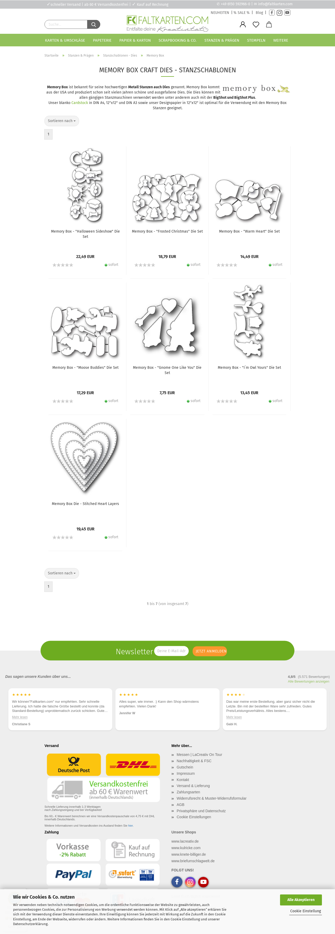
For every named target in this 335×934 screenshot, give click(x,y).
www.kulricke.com (185, 848)
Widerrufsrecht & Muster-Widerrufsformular (212, 798)
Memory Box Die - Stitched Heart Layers (85, 504)
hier (130, 825)
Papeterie (102, 40)
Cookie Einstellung (305, 911)
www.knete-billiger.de (188, 854)
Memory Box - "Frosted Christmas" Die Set (167, 231)
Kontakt (183, 780)
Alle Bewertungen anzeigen (308, 681)
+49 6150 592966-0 (235, 4)
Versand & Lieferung (193, 786)
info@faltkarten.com (275, 4)
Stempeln (256, 40)
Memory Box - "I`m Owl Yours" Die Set (249, 367)
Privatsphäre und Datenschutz (201, 811)
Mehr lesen (19, 717)
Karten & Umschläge (65, 40)
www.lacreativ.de (185, 841)
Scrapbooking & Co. (178, 40)
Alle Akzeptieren (301, 900)
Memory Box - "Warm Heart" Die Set (249, 231)
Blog (259, 12)
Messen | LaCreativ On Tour (199, 754)
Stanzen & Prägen (221, 40)
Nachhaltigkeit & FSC (194, 761)
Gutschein (185, 767)
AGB (181, 805)
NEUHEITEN (220, 12)
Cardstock (79, 103)
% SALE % (241, 12)
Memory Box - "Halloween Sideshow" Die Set (85, 234)
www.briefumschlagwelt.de (193, 861)
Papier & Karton (135, 40)
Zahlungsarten (188, 792)
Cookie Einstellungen (194, 817)
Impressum (186, 773)
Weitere (280, 40)
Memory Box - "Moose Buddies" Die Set (85, 367)
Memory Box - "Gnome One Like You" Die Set (167, 370)
